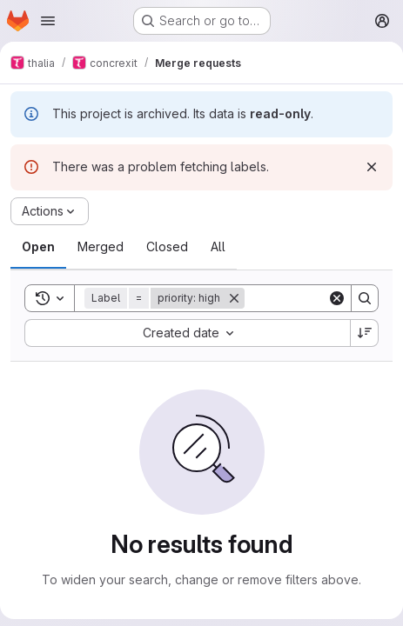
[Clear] (336, 298)
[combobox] (187, 333)
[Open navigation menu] (48, 21)
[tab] (38, 247)
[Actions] (49, 211)
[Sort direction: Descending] (365, 333)
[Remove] (234, 298)
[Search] (365, 298)
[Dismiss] (371, 166)
